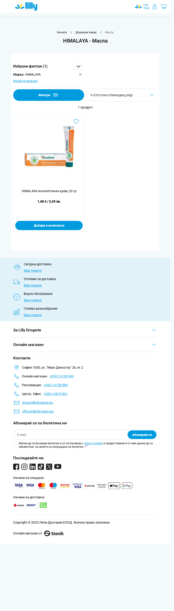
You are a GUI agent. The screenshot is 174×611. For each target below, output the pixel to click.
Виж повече (33, 270)
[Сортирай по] (121, 95)
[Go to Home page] (26, 6)
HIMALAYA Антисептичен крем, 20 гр (49, 191)
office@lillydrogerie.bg (38, 411)
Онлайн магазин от (38, 533)
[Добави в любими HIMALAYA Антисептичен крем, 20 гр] (76, 121)
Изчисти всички (25, 81)
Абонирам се (142, 435)
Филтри (48, 95)
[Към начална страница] (62, 32)
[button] (47, 66)
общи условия (93, 443)
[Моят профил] (154, 6)
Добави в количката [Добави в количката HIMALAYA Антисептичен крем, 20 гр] (49, 225)
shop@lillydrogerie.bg (37, 402)
